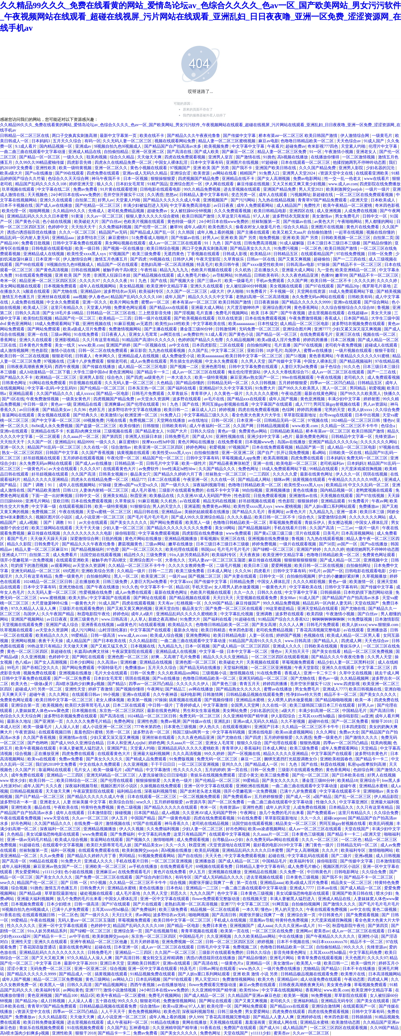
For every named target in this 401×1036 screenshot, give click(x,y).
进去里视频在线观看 (242, 189)
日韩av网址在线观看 (218, 968)
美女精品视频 (132, 286)
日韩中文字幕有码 (203, 458)
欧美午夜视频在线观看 (36, 748)
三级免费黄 (157, 555)
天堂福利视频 (236, 667)
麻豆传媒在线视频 (254, 184)
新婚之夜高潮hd (163, 619)
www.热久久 (250, 968)
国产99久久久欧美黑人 (299, 388)
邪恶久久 (179, 893)
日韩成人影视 (235, 254)
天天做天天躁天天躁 (49, 538)
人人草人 (138, 619)
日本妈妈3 (41, 141)
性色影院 (40, 350)
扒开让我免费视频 (293, 452)
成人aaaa (265, 925)
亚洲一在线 (38, 334)
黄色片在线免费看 (363, 227)
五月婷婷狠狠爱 (293, 383)
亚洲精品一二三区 (202, 888)
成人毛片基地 (144, 490)
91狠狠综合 (140, 506)
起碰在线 (277, 856)
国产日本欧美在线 (110, 641)
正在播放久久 (267, 270)
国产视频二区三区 (205, 576)
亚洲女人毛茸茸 (143, 334)
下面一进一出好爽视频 (52, 495)
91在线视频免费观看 (86, 1028)
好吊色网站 (21, 823)
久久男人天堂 (253, 361)
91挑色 (269, 157)
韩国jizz (208, 549)
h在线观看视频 (152, 624)
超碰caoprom (335, 818)
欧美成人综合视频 (167, 635)
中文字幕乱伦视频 (237, 614)
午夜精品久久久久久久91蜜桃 (363, 356)
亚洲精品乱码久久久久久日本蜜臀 (38, 216)
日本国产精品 (356, 318)
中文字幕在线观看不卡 (340, 791)
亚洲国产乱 (117, 748)
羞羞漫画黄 (255, 1022)
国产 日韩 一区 (74, 882)
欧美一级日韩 (88, 248)
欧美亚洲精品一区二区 (356, 270)
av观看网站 (61, 565)
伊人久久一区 (348, 474)
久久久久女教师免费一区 (191, 565)
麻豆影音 (138, 350)
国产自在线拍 (190, 856)
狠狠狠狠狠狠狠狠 (301, 560)
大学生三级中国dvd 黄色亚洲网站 (104, 372)
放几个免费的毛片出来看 (282, 813)
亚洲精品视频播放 (181, 538)
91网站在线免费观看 (48, 383)
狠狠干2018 (382, 721)
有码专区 (184, 877)
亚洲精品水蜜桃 (250, 700)
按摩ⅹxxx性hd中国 (159, 442)
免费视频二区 (142, 420)
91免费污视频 (286, 248)
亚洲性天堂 (75, 689)
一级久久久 (73, 157)
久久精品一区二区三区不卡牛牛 (350, 426)
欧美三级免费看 (147, 254)
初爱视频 (377, 388)
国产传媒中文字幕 (240, 135)
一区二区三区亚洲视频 (272, 667)
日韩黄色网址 (14, 383)
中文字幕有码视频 (229, 732)
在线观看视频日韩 (76, 506)
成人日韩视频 (388, 856)
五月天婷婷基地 (145, 942)
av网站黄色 (73, 990)
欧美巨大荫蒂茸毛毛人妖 (88, 705)
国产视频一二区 (184, 366)
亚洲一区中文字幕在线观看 (209, 786)
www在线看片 (377, 178)
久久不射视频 (293, 721)
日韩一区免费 (380, 254)
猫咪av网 (282, 479)
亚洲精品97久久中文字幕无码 (226, 388)
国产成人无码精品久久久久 (219, 877)
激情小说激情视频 (120, 990)
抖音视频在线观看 (86, 383)
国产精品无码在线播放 (200, 667)
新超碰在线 (323, 194)
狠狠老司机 (62, 356)
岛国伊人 (293, 350)
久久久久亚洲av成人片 (295, 925)
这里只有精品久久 (67, 307)
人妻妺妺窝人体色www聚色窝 (42, 710)
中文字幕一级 (44, 506)
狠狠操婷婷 (308, 501)
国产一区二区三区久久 (143, 549)
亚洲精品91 (65, 442)
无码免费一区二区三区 (260, 329)
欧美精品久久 (181, 624)
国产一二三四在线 (350, 259)
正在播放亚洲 (47, 753)
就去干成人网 (387, 673)
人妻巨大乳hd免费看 (300, 366)
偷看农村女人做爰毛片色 (259, 227)
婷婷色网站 (196, 447)
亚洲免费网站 (198, 635)
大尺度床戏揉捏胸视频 (362, 469)
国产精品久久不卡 (17, 377)
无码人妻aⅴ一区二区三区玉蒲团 (217, 560)
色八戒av (23, 662)
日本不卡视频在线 (17, 205)
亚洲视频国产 (216, 200)
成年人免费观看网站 (255, 205)
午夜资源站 (26, 732)
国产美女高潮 (264, 624)
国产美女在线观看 (373, 1001)
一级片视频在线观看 (354, 350)
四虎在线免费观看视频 (185, 157)
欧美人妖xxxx (360, 409)
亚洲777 (227, 904)
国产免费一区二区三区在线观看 (234, 608)
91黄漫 (77, 216)
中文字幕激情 (216, 705)
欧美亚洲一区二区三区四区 (159, 447)
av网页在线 (170, 334)
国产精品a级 (30, 893)
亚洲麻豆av (106, 872)
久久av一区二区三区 (105, 216)
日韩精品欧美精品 (287, 431)
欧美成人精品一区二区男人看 (354, 635)
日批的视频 (112, 538)
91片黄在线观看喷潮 (119, 189)
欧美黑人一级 (198, 522)
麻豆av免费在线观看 (258, 985)
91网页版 (281, 904)
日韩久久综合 (203, 431)
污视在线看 (116, 420)
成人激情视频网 (15, 350)
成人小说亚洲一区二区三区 (100, 517)
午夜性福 (149, 270)
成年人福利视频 (16, 866)
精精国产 (248, 173)
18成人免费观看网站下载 (352, 291)
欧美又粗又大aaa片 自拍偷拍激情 (302, 232)
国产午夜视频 (293, 313)
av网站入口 (123, 979)
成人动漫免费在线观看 (321, 979)
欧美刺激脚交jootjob (344, 189)
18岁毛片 (274, 350)
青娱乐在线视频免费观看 (213, 775)
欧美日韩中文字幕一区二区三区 (254, 356)
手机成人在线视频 (230, 920)
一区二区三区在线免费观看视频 (365, 194)
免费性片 (312, 205)
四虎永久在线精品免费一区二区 (124, 162)
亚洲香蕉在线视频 (98, 624)
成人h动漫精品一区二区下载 (45, 372)
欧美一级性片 (194, 463)
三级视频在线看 (118, 431)
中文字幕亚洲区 (354, 802)
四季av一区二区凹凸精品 (333, 383)
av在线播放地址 (172, 985)
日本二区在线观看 (164, 479)
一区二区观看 (48, 436)
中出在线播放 (291, 936)
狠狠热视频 (310, 743)
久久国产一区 (40, 442)
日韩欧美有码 (267, 275)
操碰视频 (123, 813)
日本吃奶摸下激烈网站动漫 (368, 592)
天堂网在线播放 (171, 420)
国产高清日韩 (382, 710)
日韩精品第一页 (129, 463)
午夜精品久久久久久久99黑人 (355, 479)
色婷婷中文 (58, 227)
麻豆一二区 (251, 759)
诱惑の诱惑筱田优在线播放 (32, 232)
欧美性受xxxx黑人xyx (87, 254)
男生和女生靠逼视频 (202, 710)
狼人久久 (105, 184)
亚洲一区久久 (95, 302)
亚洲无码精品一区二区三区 (36, 571)
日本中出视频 (368, 415)
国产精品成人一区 (262, 764)
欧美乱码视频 (381, 823)
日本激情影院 (387, 619)
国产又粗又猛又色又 (109, 646)
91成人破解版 (292, 243)
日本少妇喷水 (59, 904)
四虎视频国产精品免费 (199, 178)
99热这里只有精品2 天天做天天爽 (58, 646)
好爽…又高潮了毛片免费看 (176, 657)
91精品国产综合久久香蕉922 (284, 619)
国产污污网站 (243, 200)
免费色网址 (249, 469)
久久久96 (243, 571)
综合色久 (115, 377)
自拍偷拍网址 (259, 345)
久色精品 (165, 383)
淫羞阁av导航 (261, 920)
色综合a (388, 426)
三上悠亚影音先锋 (155, 313)
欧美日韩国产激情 (199, 216)
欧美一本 (363, 700)
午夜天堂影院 (208, 259)
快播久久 (392, 393)
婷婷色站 (121, 614)
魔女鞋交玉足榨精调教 (163, 958)
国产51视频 (296, 356)
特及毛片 (205, 264)
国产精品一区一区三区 (40, 157)
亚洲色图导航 (214, 366)
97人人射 (262, 216)
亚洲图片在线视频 (243, 162)
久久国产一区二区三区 (187, 291)
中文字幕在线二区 (54, 189)
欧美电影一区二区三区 (297, 463)
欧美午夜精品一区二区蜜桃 (348, 205)
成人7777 (303, 404)
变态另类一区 (244, 194)
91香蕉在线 (10, 915)
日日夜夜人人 (114, 334)
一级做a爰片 (41, 684)
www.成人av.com (343, 184)
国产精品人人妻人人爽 (274, 1017)
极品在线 (43, 807)
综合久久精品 (122, 157)
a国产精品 (134, 770)
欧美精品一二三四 (115, 318)
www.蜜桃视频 (288, 506)
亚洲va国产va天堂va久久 (136, 485)
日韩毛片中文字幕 (163, 463)
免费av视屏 (170, 721)
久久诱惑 (155, 194)
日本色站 (175, 888)
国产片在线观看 (148, 904)
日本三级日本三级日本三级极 (334, 243)
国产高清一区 (14, 861)
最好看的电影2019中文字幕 (278, 845)
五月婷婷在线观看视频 (84, 458)
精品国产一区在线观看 (118, 264)
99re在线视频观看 (298, 377)
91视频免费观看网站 (157, 856)
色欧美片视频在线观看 (144, 221)
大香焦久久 (175, 560)
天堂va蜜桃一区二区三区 (109, 512)
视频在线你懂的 (381, 232)
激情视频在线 (242, 673)
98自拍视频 (252, 490)
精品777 (138, 479)
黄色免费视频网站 (145, 1011)
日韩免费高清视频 (261, 243)
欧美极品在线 (162, 495)
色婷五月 (97, 409)
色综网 (288, 409)
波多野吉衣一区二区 (152, 732)
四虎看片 (262, 571)
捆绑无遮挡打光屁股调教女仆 (291, 759)
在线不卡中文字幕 (223, 490)
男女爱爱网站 (28, 872)
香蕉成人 (333, 318)
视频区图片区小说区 (54, 517)
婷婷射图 (372, 399)
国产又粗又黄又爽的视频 (130, 608)
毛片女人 (83, 770)
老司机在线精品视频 (211, 823)
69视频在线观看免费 (214, 866)
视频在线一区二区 (380, 334)
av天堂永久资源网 (154, 399)
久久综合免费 (387, 409)
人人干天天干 (113, 1011)
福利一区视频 (63, 850)
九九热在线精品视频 (277, 200)
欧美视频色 (52, 705)
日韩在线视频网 (86, 270)
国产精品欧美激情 (44, 490)
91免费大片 (265, 388)
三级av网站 (61, 334)
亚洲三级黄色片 (84, 619)
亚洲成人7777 (14, 555)
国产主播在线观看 (254, 232)
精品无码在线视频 (220, 501)
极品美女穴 (141, 474)
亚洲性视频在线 (97, 323)
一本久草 (250, 909)
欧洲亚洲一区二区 (142, 415)
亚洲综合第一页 (26, 705)
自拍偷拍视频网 (301, 576)
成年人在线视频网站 (98, 286)
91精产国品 (157, 184)
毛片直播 (205, 313)
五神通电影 (140, 1028)
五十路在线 (105, 1001)
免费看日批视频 (36, 243)
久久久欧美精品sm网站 (179, 673)
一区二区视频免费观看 (200, 796)
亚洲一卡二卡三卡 (320, 673)
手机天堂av (202, 587)
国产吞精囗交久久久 (41, 667)
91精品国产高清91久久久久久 (149, 340)
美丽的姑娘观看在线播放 (207, 512)
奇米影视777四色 (323, 146)
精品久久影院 (19, 544)
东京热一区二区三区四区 (122, 710)
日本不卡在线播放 (359, 968)
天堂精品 (369, 748)
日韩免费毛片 (177, 436)
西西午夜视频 (67, 366)
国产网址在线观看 (150, 598)
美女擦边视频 (340, 522)
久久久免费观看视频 (233, 211)
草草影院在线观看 (351, 995)
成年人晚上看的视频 (216, 232)
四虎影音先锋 (80, 162)
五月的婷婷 (215, 770)
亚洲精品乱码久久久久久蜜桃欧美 (187, 614)
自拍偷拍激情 (207, 452)
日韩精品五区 (286, 254)
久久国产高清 (84, 474)
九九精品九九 (322, 512)
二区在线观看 (232, 345)
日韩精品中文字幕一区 (352, 436)
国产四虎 (139, 259)
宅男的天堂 (335, 409)
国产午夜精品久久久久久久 (331, 936)
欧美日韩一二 (177, 409)
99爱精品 (79, 635)
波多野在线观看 (187, 399)
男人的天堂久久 (167, 506)
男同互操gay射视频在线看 (226, 404)
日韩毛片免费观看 (148, 393)
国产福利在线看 (182, 388)
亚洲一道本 (347, 512)
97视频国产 (180, 168)
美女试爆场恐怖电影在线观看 (53, 834)
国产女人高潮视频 (274, 178)
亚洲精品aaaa (271, 882)
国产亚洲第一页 (49, 721)
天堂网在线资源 (312, 291)
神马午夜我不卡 (106, 178)
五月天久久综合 (67, 141)
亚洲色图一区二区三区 (128, 657)
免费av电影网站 (307, 178)
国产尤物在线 (65, 291)
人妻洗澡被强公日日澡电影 (163, 775)
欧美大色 (19, 684)
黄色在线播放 (305, 490)
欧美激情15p (112, 415)
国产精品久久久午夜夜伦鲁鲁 (194, 135)
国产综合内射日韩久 (154, 877)
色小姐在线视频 (57, 221)
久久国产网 (298, 280)
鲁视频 (384, 307)
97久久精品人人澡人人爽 (34, 608)
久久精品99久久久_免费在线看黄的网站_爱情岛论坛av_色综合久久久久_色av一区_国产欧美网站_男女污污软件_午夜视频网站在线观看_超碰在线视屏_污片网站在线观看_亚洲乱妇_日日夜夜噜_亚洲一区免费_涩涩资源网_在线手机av (200, 17)
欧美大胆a (78, 598)
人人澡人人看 (81, 1001)
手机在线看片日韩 (290, 528)
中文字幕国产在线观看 (272, 404)
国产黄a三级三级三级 (274, 533)
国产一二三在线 (382, 372)
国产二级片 (342, 856)
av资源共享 (196, 802)
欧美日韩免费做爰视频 (44, 1022)
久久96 (80, 409)
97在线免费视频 (351, 254)
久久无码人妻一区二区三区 (128, 141)
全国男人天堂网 (245, 705)
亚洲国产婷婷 (118, 345)
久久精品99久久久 (69, 211)
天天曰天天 (223, 598)
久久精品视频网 (240, 340)
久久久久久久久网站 (379, 442)
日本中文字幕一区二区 (248, 651)
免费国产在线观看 (240, 1028)
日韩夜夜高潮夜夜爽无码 (30, 366)
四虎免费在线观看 (103, 173)
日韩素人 (84, 356)
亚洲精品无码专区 (337, 1001)
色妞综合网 (364, 770)
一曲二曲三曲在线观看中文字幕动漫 (33, 151)
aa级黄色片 (154, 377)
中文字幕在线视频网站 (283, 990)
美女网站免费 (235, 710)
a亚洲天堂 (359, 200)
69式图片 (71, 571)
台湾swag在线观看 (336, 415)
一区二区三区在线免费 (273, 931)
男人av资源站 (375, 404)
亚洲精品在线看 (88, 404)
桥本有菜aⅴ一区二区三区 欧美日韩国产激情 (298, 135)
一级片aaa (177, 576)
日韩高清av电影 (301, 264)
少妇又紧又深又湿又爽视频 (357, 329)
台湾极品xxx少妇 (228, 839)
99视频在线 (160, 259)
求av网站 (143, 915)
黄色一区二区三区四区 (28, 651)
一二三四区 (260, 474)
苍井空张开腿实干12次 (124, 194)
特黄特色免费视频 (98, 807)
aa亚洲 (367, 716)
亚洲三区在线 (348, 334)
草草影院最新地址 (300, 415)
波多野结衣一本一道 (19, 802)
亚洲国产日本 (267, 727)
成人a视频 (28, 522)
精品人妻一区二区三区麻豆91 (42, 549)
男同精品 (358, 388)
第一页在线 (238, 770)
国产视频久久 (138, 839)
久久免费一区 (292, 872)
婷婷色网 (156, 743)
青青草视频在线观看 (200, 931)
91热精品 (243, 275)
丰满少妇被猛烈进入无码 (145, 205)
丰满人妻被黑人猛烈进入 (82, 748)
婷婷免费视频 (264, 544)
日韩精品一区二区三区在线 (25, 135)
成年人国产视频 (283, 399)
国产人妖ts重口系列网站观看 (330, 506)
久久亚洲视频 (34, 657)
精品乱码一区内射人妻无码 (25, 237)
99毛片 (315, 571)
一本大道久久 (180, 377)
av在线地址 (198, 420)
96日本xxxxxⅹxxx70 (330, 942)
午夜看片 (275, 146)
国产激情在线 (248, 157)
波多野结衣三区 (91, 237)
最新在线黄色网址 (321, 393)
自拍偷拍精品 (116, 151)
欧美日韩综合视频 (163, 248)
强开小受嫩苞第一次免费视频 (27, 560)
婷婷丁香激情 (101, 689)
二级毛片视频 (229, 565)
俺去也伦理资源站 (245, 372)
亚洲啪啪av (373, 791)
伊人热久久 (210, 727)
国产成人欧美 (207, 151)
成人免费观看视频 (383, 377)
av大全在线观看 (63, 469)
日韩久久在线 (270, 592)
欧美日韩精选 (214, 630)
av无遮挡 (144, 323)
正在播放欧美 (88, 581)
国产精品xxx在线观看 (169, 307)
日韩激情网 (226, 329)
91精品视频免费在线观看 (153, 974)
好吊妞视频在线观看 (42, 458)
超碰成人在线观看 (381, 345)
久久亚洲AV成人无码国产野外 (204, 495)
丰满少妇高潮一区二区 (319, 710)
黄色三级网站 (98, 979)
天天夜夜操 (250, 555)
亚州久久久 (232, 764)
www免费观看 (239, 533)
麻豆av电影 (268, 141)
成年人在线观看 (273, 194)
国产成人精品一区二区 (341, 560)
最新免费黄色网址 (312, 436)
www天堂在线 (57, 818)
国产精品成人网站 (255, 479)
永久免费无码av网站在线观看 (319, 297)
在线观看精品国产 (318, 254)
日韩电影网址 (347, 872)
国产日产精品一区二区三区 (40, 796)
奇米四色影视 (387, 205)
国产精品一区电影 (113, 393)
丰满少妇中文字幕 (344, 399)
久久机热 (243, 270)
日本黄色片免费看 (36, 345)
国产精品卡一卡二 (153, 372)
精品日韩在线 (147, 512)
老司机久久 (354, 377)
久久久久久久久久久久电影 (88, 533)
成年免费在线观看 (28, 775)
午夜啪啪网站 (350, 221)
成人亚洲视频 (329, 211)
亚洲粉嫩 (129, 662)
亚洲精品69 (91, 291)
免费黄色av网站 (253, 431)
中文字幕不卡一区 (157, 587)
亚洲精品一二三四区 (65, 775)
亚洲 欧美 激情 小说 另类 (256, 974)
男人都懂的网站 (379, 221)
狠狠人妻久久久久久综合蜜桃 (153, 216)
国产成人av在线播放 (54, 205)
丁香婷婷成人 (188, 705)
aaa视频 (80, 297)
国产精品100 (66, 995)
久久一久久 (244, 592)
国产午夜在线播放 (103, 587)
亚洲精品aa (171, 512)
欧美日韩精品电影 (270, 211)
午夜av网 (380, 501)
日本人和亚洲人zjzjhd (127, 743)
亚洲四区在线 (302, 211)
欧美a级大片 (11, 173)
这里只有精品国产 (190, 834)
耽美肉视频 (97, 157)
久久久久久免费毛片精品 (89, 721)
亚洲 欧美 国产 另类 (211, 168)
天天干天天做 (88, 528)
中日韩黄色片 (319, 872)
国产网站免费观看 (44, 329)
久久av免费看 (52, 856)
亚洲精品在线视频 (156, 662)
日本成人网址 (220, 571)
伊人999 (196, 1017)
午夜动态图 (292, 393)
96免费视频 (321, 995)
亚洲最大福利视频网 (152, 753)
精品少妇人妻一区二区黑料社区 (346, 662)
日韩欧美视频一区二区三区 (346, 237)
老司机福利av (332, 463)
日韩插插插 (331, 592)
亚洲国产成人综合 (62, 624)
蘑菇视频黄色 (130, 544)
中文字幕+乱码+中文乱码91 (52, 388)
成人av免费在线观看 (149, 361)
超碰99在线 (319, 721)
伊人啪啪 (235, 291)
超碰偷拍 (322, 259)
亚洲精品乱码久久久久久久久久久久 (52, 952)
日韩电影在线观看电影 (161, 189)
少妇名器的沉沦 (381, 168)
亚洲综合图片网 (277, 307)
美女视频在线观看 (286, 286)
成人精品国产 (289, 205)
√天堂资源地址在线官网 (229, 845)
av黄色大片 (325, 221)
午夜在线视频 (329, 377)
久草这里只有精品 (234, 216)
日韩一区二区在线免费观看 (103, 350)
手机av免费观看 (270, 280)
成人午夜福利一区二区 (210, 426)
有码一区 (92, 141)
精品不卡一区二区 (341, 694)
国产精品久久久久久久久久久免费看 (180, 528)
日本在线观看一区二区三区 (306, 162)
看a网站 (319, 452)
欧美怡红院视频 (38, 318)
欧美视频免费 (217, 146)
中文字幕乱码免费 (155, 834)
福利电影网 (190, 694)
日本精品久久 (341, 807)
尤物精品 (311, 968)
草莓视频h (209, 538)
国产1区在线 (13, 399)
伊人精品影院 (386, 796)
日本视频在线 (143, 646)
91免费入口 (270, 173)
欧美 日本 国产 (265, 313)
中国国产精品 (143, 818)
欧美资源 (202, 173)
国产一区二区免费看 (73, 678)
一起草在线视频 (349, 232)
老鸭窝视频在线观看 (375, 490)
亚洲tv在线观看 (347, 302)
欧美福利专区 (151, 291)
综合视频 (23, 753)
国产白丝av (112, 221)
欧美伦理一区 (14, 211)
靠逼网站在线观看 (19, 415)
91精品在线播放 (165, 1022)
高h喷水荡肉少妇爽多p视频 (80, 684)
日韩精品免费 (242, 581)
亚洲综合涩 (181, 173)
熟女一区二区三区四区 (23, 452)
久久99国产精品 (219, 603)
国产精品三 (176, 689)
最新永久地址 (186, 630)
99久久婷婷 (215, 753)
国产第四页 (112, 436)
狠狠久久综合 (249, 743)
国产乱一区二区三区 (353, 796)
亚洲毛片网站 (38, 501)
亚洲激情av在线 (303, 495)
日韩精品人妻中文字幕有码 (204, 194)
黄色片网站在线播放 (197, 442)
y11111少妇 (52, 872)
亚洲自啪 (392, 689)
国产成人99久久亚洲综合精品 (198, 517)
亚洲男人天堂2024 (299, 173)
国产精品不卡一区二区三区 (357, 264)
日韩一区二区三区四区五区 (230, 942)
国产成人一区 (298, 796)
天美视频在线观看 (337, 495)
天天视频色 (38, 194)
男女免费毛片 (348, 216)
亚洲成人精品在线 (85, 151)
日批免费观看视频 (270, 495)
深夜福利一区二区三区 (61, 829)
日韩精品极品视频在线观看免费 (255, 694)
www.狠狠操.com (384, 624)
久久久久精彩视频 (310, 581)
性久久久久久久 (188, 770)
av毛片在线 (214, 399)
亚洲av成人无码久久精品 (145, 173)
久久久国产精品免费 (318, 168)
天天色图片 (355, 958)
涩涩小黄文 (248, 775)
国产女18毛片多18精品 (63, 313)
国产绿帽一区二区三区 (274, 549)
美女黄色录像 (339, 985)
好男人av (106, 200)
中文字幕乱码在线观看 (308, 856)
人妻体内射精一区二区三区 (104, 490)
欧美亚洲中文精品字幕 (167, 286)
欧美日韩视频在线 (366, 689)
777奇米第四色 (148, 727)
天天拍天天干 (84, 227)
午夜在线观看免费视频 (21, 818)
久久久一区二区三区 (78, 232)
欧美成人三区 (36, 307)
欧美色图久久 (221, 227)
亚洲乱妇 (222, 721)
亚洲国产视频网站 (28, 619)
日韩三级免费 (115, 581)
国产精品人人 (326, 641)
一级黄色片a (35, 469)
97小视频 (98, 882)
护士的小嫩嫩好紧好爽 (339, 576)
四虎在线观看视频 (139, 603)
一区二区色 (312, 248)
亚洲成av (83, 146)
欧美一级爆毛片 (239, 280)
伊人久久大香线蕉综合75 (286, 372)
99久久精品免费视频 (202, 189)
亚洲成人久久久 (287, 646)
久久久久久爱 (285, 474)
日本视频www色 (260, 442)
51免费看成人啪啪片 (150, 237)
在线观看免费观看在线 (99, 850)
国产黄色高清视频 (52, 270)
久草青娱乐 (234, 259)
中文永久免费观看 (63, 302)
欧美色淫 (172, 1011)
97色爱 (113, 549)
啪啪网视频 (40, 211)
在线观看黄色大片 (120, 469)
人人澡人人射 (67, 727)
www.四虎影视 (347, 684)
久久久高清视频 (187, 753)
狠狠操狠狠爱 (163, 178)
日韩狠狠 (151, 426)
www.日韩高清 (114, 619)
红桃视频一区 (189, 603)
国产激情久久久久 (362, 737)
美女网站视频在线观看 (126, 243)
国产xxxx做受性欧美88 (263, 264)
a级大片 (217, 291)
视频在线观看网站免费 (175, 141)
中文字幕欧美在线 (209, 323)
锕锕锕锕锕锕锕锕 (329, 619)
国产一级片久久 (176, 485)
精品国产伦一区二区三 (76, 318)
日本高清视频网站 (358, 533)
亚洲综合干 (370, 780)
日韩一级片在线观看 (153, 318)
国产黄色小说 (28, 221)
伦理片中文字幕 (383, 146)
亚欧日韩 (255, 350)
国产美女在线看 (327, 651)
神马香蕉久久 (177, 823)
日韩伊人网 (183, 259)
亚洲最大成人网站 (298, 270)
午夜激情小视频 (339, 151)
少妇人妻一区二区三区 (124, 528)
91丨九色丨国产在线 (223, 243)
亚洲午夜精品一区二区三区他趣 (99, 942)
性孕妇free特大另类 (304, 694)
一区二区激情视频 (359, 157)
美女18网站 (225, 528)
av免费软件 (193, 334)
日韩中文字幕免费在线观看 (78, 243)
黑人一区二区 (335, 388)
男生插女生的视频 (186, 361)
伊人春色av (98, 297)
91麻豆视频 (124, 323)
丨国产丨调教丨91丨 (38, 485)
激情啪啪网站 (381, 850)
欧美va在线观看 (42, 759)
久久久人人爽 (292, 624)
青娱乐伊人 (315, 522)
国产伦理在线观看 (143, 404)
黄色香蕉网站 (306, 307)
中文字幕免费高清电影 (191, 205)
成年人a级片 (195, 227)
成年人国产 (175, 297)
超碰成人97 (25, 689)
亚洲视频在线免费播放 (269, 538)
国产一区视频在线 (150, 345)
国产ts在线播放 (39, 173)
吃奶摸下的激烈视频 (30, 565)
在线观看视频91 (237, 727)
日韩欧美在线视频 (321, 646)
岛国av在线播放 (292, 442)
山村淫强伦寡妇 (113, 630)
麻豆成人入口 (204, 409)
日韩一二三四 (161, 571)
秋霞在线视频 (333, 764)
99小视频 (111, 694)
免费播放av (369, 506)
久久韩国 (186, 232)
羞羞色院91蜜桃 (89, 732)
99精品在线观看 (324, 469)
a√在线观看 (190, 501)
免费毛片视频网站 (232, 313)
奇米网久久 (105, 356)
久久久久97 (90, 280)
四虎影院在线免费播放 (380, 184)
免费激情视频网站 (125, 329)
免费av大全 (349, 732)
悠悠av (171, 194)
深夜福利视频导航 (209, 485)
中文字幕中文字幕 (248, 146)
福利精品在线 (129, 791)
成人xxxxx (85, 393)
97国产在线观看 (148, 823)
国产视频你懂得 (130, 689)
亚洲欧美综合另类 (98, 571)
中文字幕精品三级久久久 (207, 415)
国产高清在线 (180, 151)
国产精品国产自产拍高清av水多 (173, 146)
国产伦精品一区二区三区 (98, 205)
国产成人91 (203, 436)
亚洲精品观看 (21, 393)
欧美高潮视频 (276, 458)
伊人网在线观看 (220, 184)
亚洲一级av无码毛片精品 (30, 839)
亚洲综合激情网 (326, 1006)
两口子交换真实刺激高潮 (75, 135)
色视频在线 (314, 635)
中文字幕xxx (181, 581)
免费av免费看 (85, 189)
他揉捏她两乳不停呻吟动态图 (360, 162)
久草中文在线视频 (356, 673)
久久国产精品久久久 (55, 393)
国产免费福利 (123, 834)
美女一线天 (65, 345)
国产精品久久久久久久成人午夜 (172, 200)
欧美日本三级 (372, 512)
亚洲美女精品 (115, 495)
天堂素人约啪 (353, 146)
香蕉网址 (8, 340)
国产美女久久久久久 (129, 522)
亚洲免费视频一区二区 (183, 942)
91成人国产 (374, 141)
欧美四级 (315, 614)
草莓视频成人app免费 (241, 458)
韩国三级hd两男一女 (191, 732)
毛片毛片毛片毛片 (234, 549)
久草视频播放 (375, 576)
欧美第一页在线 (235, 931)
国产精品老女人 (150, 431)
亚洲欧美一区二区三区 (106, 866)
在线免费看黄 (230, 442)
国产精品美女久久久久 (251, 248)
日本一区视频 (136, 178)
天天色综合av (349, 141)
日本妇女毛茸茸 (131, 184)
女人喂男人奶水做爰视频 (237, 587)
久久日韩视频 (264, 383)
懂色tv (388, 420)
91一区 (316, 151)
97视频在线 (54, 361)
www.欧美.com (91, 345)
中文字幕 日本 (49, 963)
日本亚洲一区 (48, 259)
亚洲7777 (322, 329)
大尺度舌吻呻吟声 (243, 307)
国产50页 (327, 544)
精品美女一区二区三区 (296, 823)
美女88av (288, 598)
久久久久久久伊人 (193, 684)
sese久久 (144, 802)
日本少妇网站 (82, 662)
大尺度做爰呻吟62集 (50, 603)
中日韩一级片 (36, 404)
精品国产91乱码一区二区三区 (54, 447)
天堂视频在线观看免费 (257, 598)
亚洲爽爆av (114, 404)
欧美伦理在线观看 (182, 549)
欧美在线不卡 (152, 135)
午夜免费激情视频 (306, 318)
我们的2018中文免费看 (56, 764)
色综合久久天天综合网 (69, 178)
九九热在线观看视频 (167, 350)
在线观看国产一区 (360, 1006)
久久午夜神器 (166, 694)
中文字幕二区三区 (228, 350)
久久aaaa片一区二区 (81, 436)
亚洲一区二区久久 (111, 168)
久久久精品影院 (144, 641)
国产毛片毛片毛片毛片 (148, 517)
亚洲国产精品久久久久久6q (333, 442)
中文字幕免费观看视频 (159, 533)
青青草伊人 (201, 393)
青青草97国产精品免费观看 (323, 200)
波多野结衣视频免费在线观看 (359, 323)
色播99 (327, 275)
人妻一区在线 (261, 635)
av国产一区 (347, 544)
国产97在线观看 (320, 286)
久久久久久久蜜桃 (262, 393)
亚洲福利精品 (306, 1001)
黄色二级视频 (129, 807)
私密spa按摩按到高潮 (367, 764)
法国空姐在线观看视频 (101, 555)
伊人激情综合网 (355, 135)
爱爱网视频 (282, 565)
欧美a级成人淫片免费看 (85, 329)
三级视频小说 (215, 673)
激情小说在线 (63, 350)
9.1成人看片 (26, 146)
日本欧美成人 (383, 200)
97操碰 (105, 485)
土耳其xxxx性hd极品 (317, 716)
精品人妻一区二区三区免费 (282, 151)
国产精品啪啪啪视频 (334, 700)
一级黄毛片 (382, 135)
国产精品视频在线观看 (154, 275)
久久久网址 (59, 694)
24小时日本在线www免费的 (76, 194)
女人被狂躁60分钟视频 (191, 211)
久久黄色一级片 (229, 393)
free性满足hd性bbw (179, 469)
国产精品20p (348, 286)
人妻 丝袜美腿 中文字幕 (85, 802)
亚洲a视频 (364, 856)
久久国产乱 (198, 350)
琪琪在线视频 (375, 474)
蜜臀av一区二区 (156, 302)
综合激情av (121, 447)
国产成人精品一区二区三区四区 (242, 646)
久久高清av (107, 662)
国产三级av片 (209, 280)
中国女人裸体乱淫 (171, 162)
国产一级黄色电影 (175, 818)
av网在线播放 (201, 689)
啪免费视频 (270, 237)
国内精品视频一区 (56, 146)
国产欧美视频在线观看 (195, 318)
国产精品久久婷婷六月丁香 (178, 474)
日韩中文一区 (375, 216)
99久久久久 (354, 947)
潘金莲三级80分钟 (197, 329)
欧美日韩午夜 (227, 264)
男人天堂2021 (311, 189)
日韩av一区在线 (261, 259)
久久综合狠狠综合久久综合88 (348, 307)
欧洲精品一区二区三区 (56, 377)
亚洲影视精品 (67, 340)
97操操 (324, 264)
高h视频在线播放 (293, 157)
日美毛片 (331, 533)
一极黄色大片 (274, 587)
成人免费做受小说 (178, 356)
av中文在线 (179, 345)
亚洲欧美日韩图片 (144, 963)
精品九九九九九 (174, 270)
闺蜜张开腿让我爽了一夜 (212, 882)
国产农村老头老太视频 (201, 791)
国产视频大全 (182, 280)
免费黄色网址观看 (131, 307)
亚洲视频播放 (278, 490)
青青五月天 (250, 684)
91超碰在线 (245, 619)
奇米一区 (8, 280)
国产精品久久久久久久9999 (307, 302)
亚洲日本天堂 (112, 963)
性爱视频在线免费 (96, 592)
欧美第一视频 (140, 700)
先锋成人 (97, 211)
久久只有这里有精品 (101, 340)
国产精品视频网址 (111, 985)
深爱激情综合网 (332, 517)
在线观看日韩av (86, 694)
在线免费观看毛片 (317, 334)
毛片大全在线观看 (111, 673)
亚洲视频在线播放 (76, 673)
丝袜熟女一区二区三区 (226, 474)
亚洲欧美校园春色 (337, 759)
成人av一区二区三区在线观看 (176, 243)
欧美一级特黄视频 (76, 168)
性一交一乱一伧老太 (343, 178)
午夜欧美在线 (66, 807)
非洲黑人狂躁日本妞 (112, 275)
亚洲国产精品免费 (280, 189)
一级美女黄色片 (77, 399)
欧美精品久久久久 (52, 635)
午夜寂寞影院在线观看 (133, 651)
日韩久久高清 (28, 313)
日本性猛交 (268, 323)
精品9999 (85, 442)
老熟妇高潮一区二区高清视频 (168, 264)
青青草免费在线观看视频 (320, 958)
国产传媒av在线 (298, 221)
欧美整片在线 (353, 974)
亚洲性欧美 (46, 168)
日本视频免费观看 (60, 286)
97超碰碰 (270, 162)
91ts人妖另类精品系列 (189, 555)
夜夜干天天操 (51, 641)
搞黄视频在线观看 (134, 452)
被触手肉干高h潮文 (121, 270)
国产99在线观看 (70, 173)
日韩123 (70, 490)
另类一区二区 (50, 689)
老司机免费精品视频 (126, 211)
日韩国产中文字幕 (62, 452)
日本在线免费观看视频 (266, 318)
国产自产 (266, 452)
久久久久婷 (364, 280)
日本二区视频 (343, 340)
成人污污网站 (84, 630)
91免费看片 (257, 291)
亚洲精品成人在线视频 (44, 254)
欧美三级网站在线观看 (52, 528)
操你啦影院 (126, 533)
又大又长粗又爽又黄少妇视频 (299, 184)
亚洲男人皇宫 (221, 157)
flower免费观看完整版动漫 (216, 899)
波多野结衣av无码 (120, 291)
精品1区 (183, 587)
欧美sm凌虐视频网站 (294, 732)
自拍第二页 (85, 200)
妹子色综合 (331, 366)
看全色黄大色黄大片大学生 (257, 415)
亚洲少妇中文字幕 (264, 436)
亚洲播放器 (377, 630)
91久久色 (352, 366)
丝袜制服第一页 (266, 221)
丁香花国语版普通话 (38, 947)
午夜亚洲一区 (196, 479)
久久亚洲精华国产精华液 (246, 716)
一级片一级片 (378, 189)
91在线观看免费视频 (34, 275)
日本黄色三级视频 (180, 727)
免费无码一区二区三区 (367, 458)
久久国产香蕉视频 (98, 452)
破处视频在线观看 (97, 893)
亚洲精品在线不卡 (238, 178)
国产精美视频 (388, 291)
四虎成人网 (352, 641)
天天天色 (213, 856)
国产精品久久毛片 (249, 512)
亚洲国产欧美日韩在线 (276, 168)
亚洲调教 (264, 614)
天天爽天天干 (14, 694)
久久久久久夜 (115, 280)
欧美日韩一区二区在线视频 (25, 356)
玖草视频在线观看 (19, 189)
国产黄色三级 (225, 684)
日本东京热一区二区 (147, 388)
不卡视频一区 (282, 291)
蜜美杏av (322, 931)
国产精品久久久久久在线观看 (171, 807)
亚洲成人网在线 (283, 1022)
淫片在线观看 (308, 533)
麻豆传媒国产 (248, 603)
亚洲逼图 (192, 506)
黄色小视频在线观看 (149, 168)
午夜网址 (155, 689)
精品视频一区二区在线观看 (215, 909)
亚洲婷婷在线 (309, 1017)
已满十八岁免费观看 (86, 361)
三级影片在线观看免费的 (182, 490)
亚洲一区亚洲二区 (148, 151)
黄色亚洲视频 (313, 399)
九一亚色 (325, 270)
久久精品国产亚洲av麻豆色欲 (255, 995)
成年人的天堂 (278, 807)
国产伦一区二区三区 (311, 775)
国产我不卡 (242, 168)
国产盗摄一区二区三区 (96, 426)
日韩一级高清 (103, 635)
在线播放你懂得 (325, 157)
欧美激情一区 (362, 581)
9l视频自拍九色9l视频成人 (118, 146)
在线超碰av (358, 313)
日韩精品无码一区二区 (228, 383)
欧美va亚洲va (175, 1006)
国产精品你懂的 (378, 243)
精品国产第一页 (310, 447)
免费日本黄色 (215, 925)
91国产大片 (177, 431)
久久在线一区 (96, 447)
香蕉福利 (252, 748)
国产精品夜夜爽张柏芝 (230, 463)
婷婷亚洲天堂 (82, 184)
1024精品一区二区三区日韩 (356, 420)
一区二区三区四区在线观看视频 (280, 657)
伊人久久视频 (132, 829)
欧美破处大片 (87, 221)
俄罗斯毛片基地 (377, 286)
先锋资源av (385, 436)
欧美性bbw (249, 990)
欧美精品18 (261, 254)
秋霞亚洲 (139, 495)
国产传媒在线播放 (99, 366)
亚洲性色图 (148, 721)
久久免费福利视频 (115, 227)
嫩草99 (176, 227)
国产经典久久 (86, 415)
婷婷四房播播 (316, 340)
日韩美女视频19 (113, 474)
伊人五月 (120, 818)
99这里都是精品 (280, 608)
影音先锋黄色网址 (290, 952)
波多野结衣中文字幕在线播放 (135, 409)
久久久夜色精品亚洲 (300, 275)
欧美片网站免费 (124, 302)
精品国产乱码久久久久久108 (41, 184)
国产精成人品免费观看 (147, 759)
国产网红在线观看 (89, 657)
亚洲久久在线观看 (56, 200)
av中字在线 (79, 936)
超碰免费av (295, 146)
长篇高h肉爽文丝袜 (84, 431)
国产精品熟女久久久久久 (239, 689)
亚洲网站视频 (24, 641)
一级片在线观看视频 (298, 544)
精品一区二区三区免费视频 (369, 651)
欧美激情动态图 (346, 1022)
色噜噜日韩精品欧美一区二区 (308, 141)
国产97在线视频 (308, 345)
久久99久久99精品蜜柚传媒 (40, 162)
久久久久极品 (240, 517)
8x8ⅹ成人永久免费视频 (52, 426)
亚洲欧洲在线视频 (253, 786)
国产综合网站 (377, 302)
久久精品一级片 (132, 571)
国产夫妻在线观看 (241, 576)
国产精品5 (117, 684)
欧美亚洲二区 (154, 576)
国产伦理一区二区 (151, 227)
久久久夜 (54, 786)
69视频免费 (93, 420)
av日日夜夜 (224, 205)
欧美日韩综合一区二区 (77, 780)
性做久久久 (326, 802)
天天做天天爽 (150, 157)
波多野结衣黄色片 (371, 753)
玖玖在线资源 (230, 318)
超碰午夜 (38, 694)
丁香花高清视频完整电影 (319, 630)
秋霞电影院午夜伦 (94, 614)
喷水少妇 (384, 893)
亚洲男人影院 (351, 168)
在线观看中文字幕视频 (230, 834)
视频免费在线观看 (40, 673)
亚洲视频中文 (376, 560)
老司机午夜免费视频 (344, 345)
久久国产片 (26, 770)
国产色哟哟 (38, 743)
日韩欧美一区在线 (346, 452)
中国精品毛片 (355, 710)
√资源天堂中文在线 (336, 173)
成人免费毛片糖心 (194, 275)
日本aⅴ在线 (327, 888)
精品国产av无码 (113, 232)
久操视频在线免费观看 (161, 786)
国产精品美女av (57, 409)
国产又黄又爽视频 (295, 259)
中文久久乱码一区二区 (369, 485)
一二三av (345, 528)
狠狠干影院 (385, 350)
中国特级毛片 (110, 667)
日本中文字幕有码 (207, 162)
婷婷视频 (227, 409)
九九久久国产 (202, 893)
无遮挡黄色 (174, 254)
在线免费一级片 (89, 823)
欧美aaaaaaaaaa (242, 323)
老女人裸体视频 (110, 700)
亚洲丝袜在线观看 (54, 297)
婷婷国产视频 (289, 635)
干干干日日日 (163, 764)
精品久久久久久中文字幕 (211, 297)
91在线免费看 (86, 334)
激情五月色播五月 (111, 259)
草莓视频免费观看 (286, 522)
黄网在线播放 (195, 1022)
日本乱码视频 (148, 979)
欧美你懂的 (130, 426)
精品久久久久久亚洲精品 (46, 479)
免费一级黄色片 (69, 576)
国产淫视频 (184, 313)
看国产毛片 (17, 538)
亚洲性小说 (368, 936)
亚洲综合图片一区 (186, 184)
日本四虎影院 (205, 345)
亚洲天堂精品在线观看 (318, 608)
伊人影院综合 (283, 716)
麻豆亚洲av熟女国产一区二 (255, 377)
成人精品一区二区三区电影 (305, 323)
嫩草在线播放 (181, 544)
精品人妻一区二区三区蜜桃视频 (227, 141)
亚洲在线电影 (261, 732)
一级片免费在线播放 (282, 968)
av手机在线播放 (143, 866)
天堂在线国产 (367, 603)
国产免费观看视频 (363, 915)
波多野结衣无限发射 (291, 216)
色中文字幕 (228, 893)
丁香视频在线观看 (204, 254)
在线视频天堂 (255, 899)
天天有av (166, 603)
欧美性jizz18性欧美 (173, 323)
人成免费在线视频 (361, 211)
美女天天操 (381, 313)
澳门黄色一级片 (320, 845)
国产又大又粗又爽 (48, 958)
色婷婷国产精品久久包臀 (201, 340)
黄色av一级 (61, 404)
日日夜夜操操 (267, 302)
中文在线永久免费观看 (100, 764)
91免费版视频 (360, 619)
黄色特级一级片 (182, 221)
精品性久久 (134, 555)
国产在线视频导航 (162, 931)
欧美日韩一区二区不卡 (331, 280)
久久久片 (330, 850)
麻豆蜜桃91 (119, 237)
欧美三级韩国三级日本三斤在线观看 (322, 705)
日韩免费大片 (93, 888)
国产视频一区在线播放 (124, 248)
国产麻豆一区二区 (238, 151)
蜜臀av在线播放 (318, 350)
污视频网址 (300, 194)
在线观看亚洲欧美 (372, 173)
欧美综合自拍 (122, 802)
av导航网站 (223, 275)
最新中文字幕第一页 (119, 135)
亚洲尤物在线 (71, 587)
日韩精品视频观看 (273, 426)
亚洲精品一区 (258, 963)
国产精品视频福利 (356, 361)
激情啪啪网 (164, 839)
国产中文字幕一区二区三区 (56, 420)
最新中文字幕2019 (81, 963)
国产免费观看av (237, 796)
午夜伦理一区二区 (124, 458)
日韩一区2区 (223, 420)
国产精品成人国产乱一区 (153, 232)
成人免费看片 (65, 555)
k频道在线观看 (37, 291)
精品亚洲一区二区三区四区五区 (48, 280)
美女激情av (322, 216)
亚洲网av (304, 931)
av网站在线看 (225, 173)
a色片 (288, 436)
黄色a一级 (227, 431)
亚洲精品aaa (63, 237)
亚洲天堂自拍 (167, 608)
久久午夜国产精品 (58, 614)
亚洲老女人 (366, 151)
